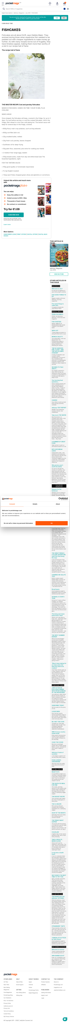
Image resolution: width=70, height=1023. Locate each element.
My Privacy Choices (9, 1016)
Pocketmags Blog (8, 995)
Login (42, 998)
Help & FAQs (19, 982)
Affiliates (43, 984)
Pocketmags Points (34, 990)
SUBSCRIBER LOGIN (10, 234)
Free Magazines (8, 992)
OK (52, 523)
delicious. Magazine (19, 13)
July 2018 (27, 13)
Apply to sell (44, 995)
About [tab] (58, 504)
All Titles (6, 982)
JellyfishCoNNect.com (59, 990)
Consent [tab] (12, 504)
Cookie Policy (7, 1013)
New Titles (6, 984)
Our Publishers (7, 998)
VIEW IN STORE (59, 274)
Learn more (7, 224)
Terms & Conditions (9, 1011)
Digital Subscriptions (7, 13)
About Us (56, 982)
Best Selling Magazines (7, 988)
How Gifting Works (21, 992)
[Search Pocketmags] (4, 9)
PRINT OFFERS (21, 234)
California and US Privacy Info (8, 1007)
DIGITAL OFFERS (32, 234)
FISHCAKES (35, 13)
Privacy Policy (7, 1003)
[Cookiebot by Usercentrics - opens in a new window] (60, 498)
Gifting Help (19, 995)
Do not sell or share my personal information (18, 523)
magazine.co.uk (58, 987)
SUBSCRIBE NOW (13, 215)
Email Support (19, 984)
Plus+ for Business (8, 1000)
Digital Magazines (33, 993)
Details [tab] (35, 504)
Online (30, 987)
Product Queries (45, 982)
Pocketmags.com (58, 984)
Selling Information (46, 992)
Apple (30, 982)
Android (31, 984)
